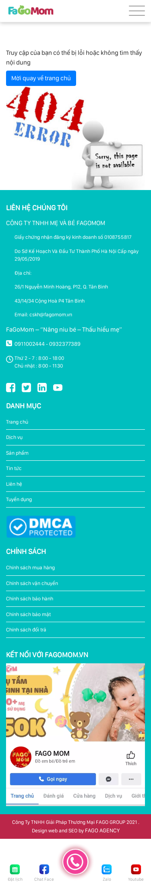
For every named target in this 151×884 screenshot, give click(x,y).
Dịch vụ (14, 437)
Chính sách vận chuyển (32, 583)
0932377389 (65, 344)
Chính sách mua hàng (30, 567)
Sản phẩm (17, 453)
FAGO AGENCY (102, 830)
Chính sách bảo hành (29, 599)
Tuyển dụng (19, 499)
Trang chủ (17, 422)
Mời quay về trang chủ (41, 78)
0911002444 (29, 344)
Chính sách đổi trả (26, 630)
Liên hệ (14, 484)
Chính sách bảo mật (28, 614)
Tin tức (14, 468)
